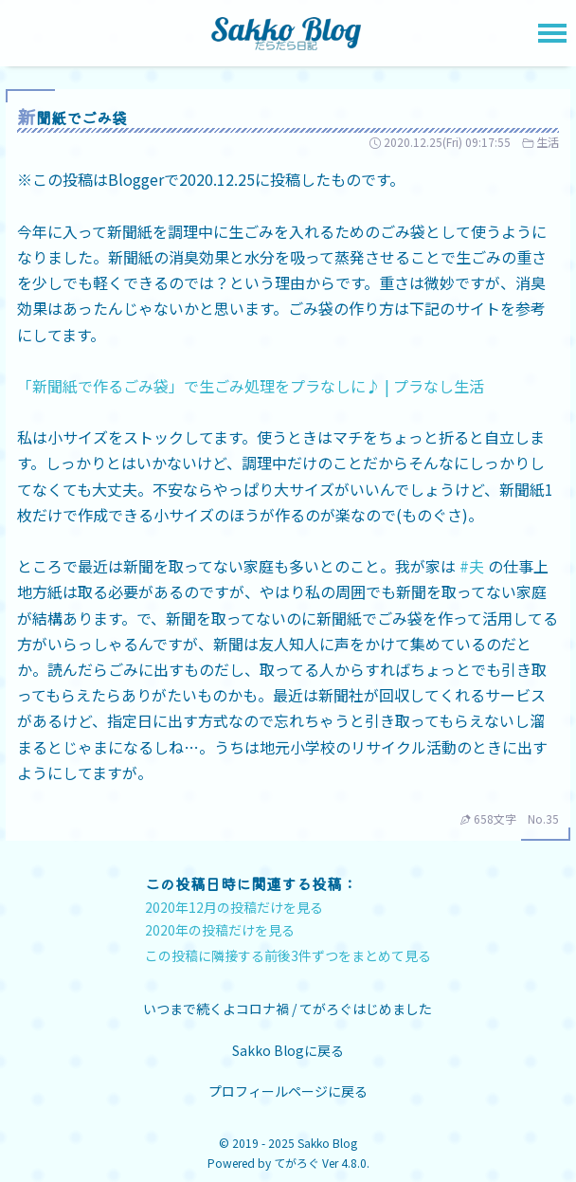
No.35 (543, 818)
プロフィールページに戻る (288, 1091)
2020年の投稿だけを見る (220, 929)
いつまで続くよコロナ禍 (217, 1008)
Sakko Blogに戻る (288, 1050)
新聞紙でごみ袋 (72, 117)
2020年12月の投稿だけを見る (234, 907)
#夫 (471, 566)
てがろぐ (296, 1163)
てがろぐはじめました (365, 1008)
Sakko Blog (327, 1143)
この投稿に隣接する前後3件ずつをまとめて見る (288, 955)
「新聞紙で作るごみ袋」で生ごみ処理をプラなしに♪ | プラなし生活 (250, 385)
